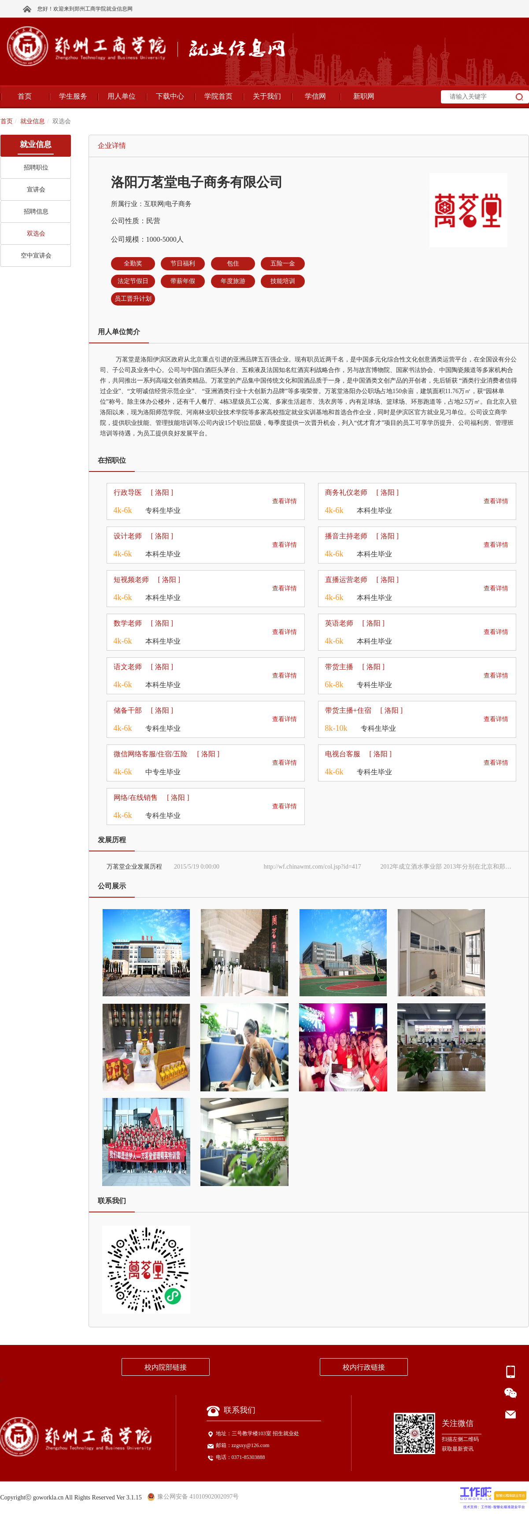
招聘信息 (36, 211)
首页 (6, 121)
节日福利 (182, 263)
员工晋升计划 (133, 298)
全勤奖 (133, 263)
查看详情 (284, 501)
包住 (233, 263)
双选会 (36, 233)
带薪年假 (182, 281)
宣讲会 (36, 189)
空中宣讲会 (36, 255)
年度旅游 (233, 281)
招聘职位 (36, 167)
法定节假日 (133, 281)
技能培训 (282, 281)
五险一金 (282, 263)
